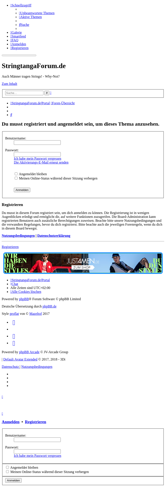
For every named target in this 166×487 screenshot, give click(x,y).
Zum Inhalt (9, 84)
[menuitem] (36, 13)
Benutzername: (15, 138)
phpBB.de (49, 306)
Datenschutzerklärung (53, 235)
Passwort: (12, 150)
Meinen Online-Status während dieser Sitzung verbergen (56, 178)
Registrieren (10, 247)
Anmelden (10, 422)
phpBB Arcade (29, 352)
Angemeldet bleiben (31, 174)
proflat (14, 313)
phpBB (24, 299)
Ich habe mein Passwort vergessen (37, 158)
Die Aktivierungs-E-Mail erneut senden (41, 162)
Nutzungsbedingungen (18, 235)
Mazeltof (35, 313)
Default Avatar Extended (20, 359)
